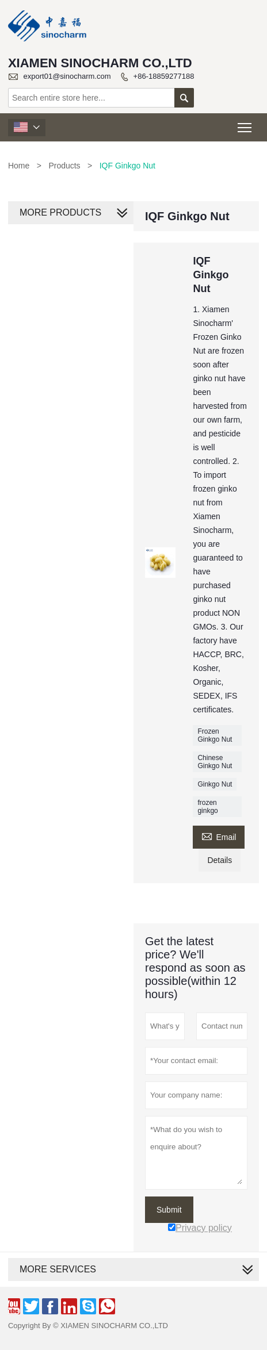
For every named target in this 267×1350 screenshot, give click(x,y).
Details (219, 860)
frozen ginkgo (207, 807)
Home (18, 165)
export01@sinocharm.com (67, 76)
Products (64, 165)
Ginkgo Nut (214, 784)
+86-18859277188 (164, 76)
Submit (169, 1209)
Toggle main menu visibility (245, 124)
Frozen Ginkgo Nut (214, 735)
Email (218, 836)
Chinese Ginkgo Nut (214, 762)
